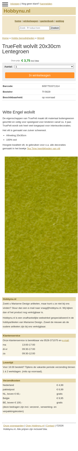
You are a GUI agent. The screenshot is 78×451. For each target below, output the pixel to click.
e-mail (65, 340)
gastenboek (47, 21)
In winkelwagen (39, 75)
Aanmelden (46, 3)
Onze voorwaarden (13, 425)
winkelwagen (30, 21)
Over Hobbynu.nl (35, 425)
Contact (50, 425)
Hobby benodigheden (22, 38)
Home (5, 38)
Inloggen (15, 3)
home (18, 21)
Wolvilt (40, 38)
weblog (60, 21)
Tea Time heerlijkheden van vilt (43, 148)
